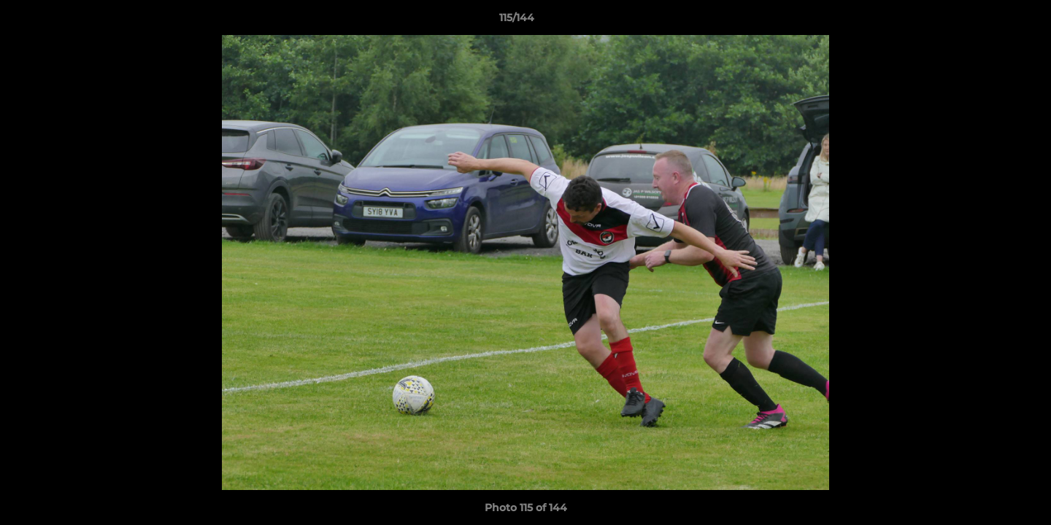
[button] (989, 21)
